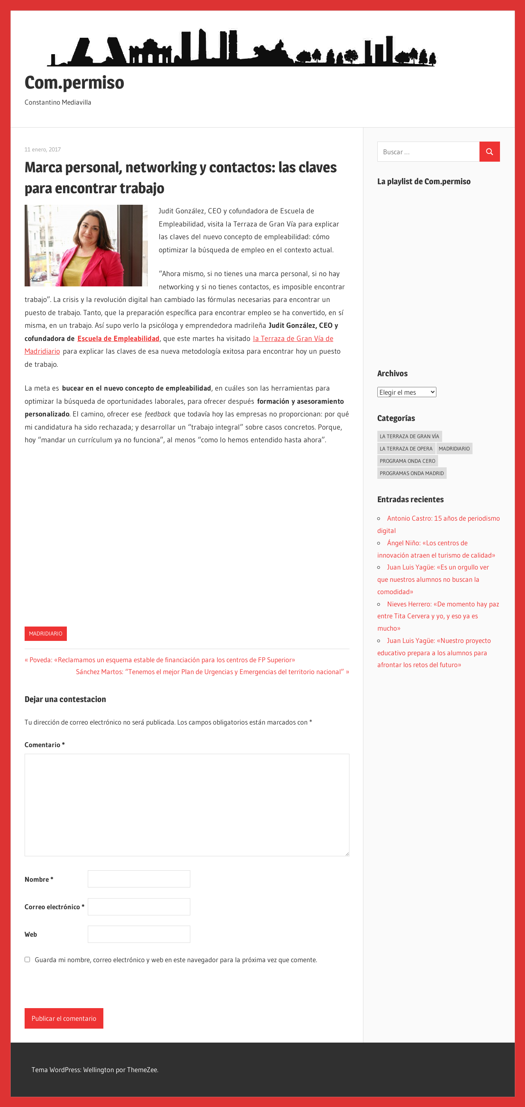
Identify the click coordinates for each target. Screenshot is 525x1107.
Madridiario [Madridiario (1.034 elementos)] (454, 448)
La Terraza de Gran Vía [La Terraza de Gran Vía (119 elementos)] (409, 436)
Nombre (39, 879)
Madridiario (45, 633)
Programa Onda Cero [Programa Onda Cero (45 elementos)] (407, 460)
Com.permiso (74, 82)
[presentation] (87, 992)
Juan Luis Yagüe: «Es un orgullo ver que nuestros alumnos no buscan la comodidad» (433, 579)
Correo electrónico (54, 906)
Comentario (45, 744)
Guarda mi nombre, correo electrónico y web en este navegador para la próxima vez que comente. (176, 959)
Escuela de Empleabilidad (119, 338)
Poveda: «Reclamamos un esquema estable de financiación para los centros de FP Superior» (162, 659)
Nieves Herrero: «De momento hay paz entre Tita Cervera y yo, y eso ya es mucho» (438, 616)
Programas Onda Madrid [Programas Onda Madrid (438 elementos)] (412, 473)
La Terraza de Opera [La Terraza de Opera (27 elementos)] (406, 448)
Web (31, 934)
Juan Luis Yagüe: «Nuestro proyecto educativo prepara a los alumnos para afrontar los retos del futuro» (434, 652)
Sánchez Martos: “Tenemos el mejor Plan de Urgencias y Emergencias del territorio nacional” (210, 671)
